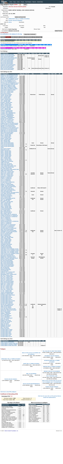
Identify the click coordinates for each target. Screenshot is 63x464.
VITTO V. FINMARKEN (5, 316)
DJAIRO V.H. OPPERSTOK (6, 178)
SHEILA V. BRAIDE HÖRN (6, 159)
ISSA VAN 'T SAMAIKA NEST (6, 277)
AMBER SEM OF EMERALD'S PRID (8, 85)
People (22, 1)
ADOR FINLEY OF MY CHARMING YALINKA (9, 249)
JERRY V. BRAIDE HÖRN (6, 202)
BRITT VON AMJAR (5, 327)
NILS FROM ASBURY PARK (6, 168)
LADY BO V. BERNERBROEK (7, 111)
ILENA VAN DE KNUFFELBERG (7, 254)
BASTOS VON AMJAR (5, 322)
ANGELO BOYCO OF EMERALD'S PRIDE (9, 88)
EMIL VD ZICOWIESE (31, 373)
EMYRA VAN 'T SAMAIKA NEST (7, 91)
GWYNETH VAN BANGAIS (6, 194)
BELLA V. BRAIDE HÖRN (6, 134)
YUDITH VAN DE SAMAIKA (51, 386)
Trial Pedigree (28, 1)
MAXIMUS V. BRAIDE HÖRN (6, 102)
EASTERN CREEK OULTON (6, 336)
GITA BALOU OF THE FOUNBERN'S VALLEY (10, 83)
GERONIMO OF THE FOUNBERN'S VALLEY (9, 78)
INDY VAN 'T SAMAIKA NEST (6, 275)
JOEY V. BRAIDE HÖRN (5, 157)
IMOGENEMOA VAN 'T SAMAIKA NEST (9, 274)
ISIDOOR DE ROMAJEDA (6, 269)
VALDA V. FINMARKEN (5, 312)
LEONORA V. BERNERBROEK (7, 114)
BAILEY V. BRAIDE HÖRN (6, 240)
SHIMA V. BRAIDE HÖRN (6, 103)
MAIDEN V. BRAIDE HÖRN (6, 138)
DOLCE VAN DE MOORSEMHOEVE (31, 383)
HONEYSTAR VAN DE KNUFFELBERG (8, 230)
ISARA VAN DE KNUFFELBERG (7, 69)
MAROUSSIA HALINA (5, 149)
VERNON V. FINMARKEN (6, 313)
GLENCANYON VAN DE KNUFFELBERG (9, 57)
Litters (18, 1)
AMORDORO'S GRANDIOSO (6, 195)
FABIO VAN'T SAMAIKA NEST (7, 121)
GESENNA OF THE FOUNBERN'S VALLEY (9, 79)
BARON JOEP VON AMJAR (6, 321)
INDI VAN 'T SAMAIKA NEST (6, 287)
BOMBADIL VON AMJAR (6, 325)
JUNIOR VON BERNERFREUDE (7, 292)
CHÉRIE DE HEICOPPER (6, 245)
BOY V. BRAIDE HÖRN (5, 98)
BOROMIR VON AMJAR (5, 326)
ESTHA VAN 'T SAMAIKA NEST (7, 92)
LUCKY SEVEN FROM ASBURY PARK (8, 166)
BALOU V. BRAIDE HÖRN (6, 234)
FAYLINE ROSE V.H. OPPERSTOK (7, 182)
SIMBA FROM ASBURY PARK (7, 170)
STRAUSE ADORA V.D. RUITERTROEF (8, 228)
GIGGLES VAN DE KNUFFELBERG (8, 55)
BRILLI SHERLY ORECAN (6, 213)
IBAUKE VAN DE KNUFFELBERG (7, 259)
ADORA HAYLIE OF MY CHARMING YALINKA (10, 253)
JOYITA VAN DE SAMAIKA (6, 307)
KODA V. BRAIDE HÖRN (5, 238)
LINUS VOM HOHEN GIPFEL (6, 191)
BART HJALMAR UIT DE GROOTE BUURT (9, 124)
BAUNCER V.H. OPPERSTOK (6, 176)
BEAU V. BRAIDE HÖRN (5, 96)
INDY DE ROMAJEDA (5, 267)
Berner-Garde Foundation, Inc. (11, 430)
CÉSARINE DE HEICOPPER (6, 244)
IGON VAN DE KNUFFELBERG (7, 261)
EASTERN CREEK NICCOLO (6, 299)
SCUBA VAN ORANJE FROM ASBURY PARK (10, 169)
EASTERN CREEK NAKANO (6, 297)
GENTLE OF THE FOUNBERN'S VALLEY (9, 77)
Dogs (14, 1)
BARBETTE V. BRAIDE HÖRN (7, 293)
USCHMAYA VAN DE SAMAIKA (52, 355)
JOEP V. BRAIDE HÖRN (5, 100)
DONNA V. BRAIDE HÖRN (6, 136)
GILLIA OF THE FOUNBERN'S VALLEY (8, 81)
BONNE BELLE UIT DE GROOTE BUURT (9, 130)
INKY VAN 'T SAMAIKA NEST (6, 288)
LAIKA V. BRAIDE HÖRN (6, 197)
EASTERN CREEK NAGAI (6, 296)
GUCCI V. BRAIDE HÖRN (6, 109)
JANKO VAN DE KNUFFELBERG (7, 342)
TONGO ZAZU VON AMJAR (6, 163)
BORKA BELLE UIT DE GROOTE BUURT (9, 131)
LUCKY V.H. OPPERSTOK (6, 183)
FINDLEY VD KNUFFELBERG (7, 133)
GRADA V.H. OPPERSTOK (6, 223)
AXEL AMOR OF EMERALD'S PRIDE (8, 89)
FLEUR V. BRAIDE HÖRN (6, 108)
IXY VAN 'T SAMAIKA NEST (6, 291)
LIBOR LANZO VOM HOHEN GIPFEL (8, 190)
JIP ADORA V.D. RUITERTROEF (7, 227)
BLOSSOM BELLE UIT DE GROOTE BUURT (9, 127)
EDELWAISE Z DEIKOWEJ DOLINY (8, 255)
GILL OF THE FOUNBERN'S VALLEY (8, 80)
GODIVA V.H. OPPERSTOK (6, 222)
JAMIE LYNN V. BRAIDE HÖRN (7, 237)
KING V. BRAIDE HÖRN (5, 204)
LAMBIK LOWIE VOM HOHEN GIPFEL (8, 186)
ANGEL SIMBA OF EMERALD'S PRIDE (8, 87)
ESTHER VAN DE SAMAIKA (6, 94)
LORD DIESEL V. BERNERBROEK (7, 117)
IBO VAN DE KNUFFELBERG (6, 260)
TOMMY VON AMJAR (5, 162)
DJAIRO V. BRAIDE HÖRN (6, 99)
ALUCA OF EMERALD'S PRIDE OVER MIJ (9, 84)
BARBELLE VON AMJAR (6, 320)
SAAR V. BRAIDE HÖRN (5, 205)
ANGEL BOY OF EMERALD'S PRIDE (8, 86)
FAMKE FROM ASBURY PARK (7, 164)
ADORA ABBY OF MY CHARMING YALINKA (9, 252)
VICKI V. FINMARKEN (5, 314)
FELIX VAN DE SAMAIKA (6, 148)
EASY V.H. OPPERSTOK (6, 179)
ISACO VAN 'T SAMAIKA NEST (7, 289)
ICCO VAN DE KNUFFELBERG (7, 61)
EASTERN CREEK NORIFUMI (7, 302)
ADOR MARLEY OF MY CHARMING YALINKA (10, 250)
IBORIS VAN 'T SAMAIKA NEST (7, 283)
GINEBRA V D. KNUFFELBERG (7, 184)
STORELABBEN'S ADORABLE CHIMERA (9, 344)
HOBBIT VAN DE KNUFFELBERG (7, 59)
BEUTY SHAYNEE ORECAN (6, 212)
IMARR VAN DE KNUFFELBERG (7, 66)
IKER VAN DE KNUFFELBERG (7, 63)
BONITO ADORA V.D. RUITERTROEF (8, 224)
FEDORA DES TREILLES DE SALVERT (8, 310)
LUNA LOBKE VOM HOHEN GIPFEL (8, 193)
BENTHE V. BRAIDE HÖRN (6, 104)
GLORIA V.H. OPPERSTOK (6, 220)
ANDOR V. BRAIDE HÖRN (6, 95)
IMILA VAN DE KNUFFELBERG (7, 262)
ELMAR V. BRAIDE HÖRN (6, 154)
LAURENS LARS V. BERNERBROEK (8, 113)
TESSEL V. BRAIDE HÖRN (6, 239)
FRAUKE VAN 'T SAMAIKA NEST (7, 119)
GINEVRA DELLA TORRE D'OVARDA (52, 366)
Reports (34, 1)
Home (11, 1)
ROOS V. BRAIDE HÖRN (6, 139)
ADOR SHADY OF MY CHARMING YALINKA (9, 251)
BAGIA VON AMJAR (5, 319)
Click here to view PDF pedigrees (8, 391)
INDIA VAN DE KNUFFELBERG (7, 263)
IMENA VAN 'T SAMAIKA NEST (7, 284)
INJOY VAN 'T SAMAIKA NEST (7, 276)
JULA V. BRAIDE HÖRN (5, 101)
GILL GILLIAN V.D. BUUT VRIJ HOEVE (52, 351)
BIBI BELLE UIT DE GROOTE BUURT (8, 126)
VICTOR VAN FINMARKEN (6, 315)
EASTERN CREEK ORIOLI (6, 333)
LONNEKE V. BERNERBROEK (7, 116)
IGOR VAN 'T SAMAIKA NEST (7, 273)
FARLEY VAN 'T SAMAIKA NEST (7, 122)
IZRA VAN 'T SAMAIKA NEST (6, 280)
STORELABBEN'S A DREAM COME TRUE (9, 343)
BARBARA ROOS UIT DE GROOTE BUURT (9, 123)
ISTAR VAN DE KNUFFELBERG (7, 282)
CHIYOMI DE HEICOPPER (6, 246)
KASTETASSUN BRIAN (5, 209)
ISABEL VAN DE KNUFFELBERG (7, 265)
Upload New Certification (29, 34)
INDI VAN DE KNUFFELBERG (7, 67)
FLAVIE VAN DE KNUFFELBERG (7, 145)
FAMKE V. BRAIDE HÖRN (6, 236)
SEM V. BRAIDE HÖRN (5, 140)
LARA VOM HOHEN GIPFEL (6, 187)
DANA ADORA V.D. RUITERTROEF (8, 225)
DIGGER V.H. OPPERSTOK (6, 177)
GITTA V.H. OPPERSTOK (6, 219)
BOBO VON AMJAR (5, 323)
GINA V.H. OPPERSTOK (5, 217)
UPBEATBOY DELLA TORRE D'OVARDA (19, 18)
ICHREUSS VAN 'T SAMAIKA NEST (8, 272)
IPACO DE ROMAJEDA (5, 268)
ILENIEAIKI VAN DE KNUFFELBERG (8, 64)
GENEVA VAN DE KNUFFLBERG (7, 54)
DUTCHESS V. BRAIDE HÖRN (7, 107)
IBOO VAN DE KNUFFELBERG (7, 60)
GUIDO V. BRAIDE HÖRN (6, 156)
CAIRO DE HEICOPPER (5, 243)
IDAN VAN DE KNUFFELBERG (7, 62)
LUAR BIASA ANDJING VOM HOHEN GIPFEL (10, 192)
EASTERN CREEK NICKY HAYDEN (8, 300)
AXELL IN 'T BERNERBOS (6, 199)
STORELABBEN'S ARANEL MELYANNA (9, 345)
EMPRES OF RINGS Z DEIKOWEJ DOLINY (9, 258)
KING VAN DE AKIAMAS (6, 311)
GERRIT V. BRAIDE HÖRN (6, 155)
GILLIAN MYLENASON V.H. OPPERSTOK (9, 216)
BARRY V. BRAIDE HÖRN (6, 151)
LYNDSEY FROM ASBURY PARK (7, 167)
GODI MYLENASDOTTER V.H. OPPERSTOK (9, 221)
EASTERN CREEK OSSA (6, 335)
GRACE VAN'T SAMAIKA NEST (7, 172)
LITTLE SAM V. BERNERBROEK (7, 115)
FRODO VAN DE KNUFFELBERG (7, 146)
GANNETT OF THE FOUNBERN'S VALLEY (9, 76)
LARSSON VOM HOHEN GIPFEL (7, 189)
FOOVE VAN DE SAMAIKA (15, 20)
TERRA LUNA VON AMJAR (6, 160)
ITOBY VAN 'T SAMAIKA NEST (7, 278)
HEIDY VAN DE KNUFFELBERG (7, 229)
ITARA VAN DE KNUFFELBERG (7, 266)
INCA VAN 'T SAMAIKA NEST (6, 285)
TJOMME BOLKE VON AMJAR (7, 161)
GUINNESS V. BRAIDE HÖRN (6, 110)
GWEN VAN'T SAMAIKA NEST (7, 174)
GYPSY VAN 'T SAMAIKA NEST (7, 175)
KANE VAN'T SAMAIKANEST (6, 318)
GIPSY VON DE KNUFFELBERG (7, 56)
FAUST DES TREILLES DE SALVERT (8, 308)
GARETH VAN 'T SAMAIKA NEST (7, 171)
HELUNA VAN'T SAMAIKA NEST (7, 304)
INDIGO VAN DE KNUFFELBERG (7, 68)
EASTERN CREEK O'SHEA (6, 334)
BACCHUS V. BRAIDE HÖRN (6, 232)
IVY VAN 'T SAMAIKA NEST (6, 290)
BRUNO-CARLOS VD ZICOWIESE (52, 371)
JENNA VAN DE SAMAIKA (6, 306)
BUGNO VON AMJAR (5, 328)
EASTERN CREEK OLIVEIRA (6, 329)
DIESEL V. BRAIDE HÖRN (6, 152)
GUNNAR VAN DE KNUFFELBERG (8, 185)
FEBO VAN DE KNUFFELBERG (7, 132)
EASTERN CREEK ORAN (6, 331)
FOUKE (2, 147)
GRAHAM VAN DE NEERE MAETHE (8, 198)
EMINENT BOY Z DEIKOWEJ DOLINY (8, 257)
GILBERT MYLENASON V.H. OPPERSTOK (9, 215)
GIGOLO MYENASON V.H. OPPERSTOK (9, 214)
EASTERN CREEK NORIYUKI (7, 303)
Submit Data (40, 1)
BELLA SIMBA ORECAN (5, 210)
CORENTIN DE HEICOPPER (6, 247)
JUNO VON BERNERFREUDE (7, 305)
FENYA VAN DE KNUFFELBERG (7, 144)
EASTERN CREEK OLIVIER (6, 330)
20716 (10, 22)
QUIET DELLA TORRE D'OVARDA (31, 363)
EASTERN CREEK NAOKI (6, 298)
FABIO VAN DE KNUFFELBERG (7, 142)
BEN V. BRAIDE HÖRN (5, 235)
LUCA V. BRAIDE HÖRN (5, 137)
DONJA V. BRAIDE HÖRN (6, 106)
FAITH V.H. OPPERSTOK (6, 181)
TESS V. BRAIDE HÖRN (5, 141)
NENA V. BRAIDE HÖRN (5, 242)
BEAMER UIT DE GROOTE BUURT (8, 125)
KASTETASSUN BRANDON (6, 208)
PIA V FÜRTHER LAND (51, 376)
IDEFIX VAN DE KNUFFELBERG (7, 281)
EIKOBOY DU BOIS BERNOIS (7, 118)
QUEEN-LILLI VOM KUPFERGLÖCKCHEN (9, 74)
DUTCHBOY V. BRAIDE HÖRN (7, 201)
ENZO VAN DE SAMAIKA (6, 93)
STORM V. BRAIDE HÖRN (6, 207)
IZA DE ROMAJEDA (5, 270)
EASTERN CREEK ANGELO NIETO (8, 295)
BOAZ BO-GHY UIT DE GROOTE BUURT (9, 129)
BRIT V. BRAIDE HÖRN (5, 200)
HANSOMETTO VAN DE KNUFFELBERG (9, 231)
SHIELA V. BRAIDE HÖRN (6, 206)
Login (61, 1)
